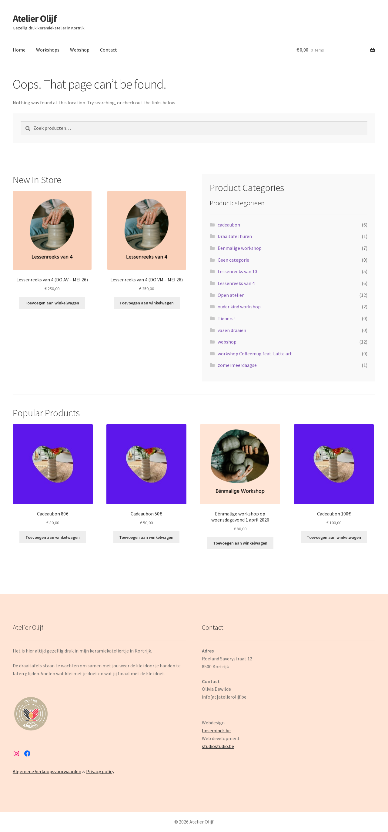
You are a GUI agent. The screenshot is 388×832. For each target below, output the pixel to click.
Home (19, 50)
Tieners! (226, 318)
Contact (108, 50)
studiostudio (215, 746)
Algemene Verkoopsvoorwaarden (47, 771)
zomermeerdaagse (237, 365)
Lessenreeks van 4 (236, 283)
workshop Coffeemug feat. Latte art (255, 354)
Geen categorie (233, 260)
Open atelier (231, 295)
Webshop (79, 50)
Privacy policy (100, 771)
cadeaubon (229, 225)
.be (231, 746)
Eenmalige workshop (240, 248)
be (228, 730)
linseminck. (214, 730)
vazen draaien (232, 330)
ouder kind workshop (239, 307)
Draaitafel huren (235, 236)
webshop (227, 342)
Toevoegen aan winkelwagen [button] (52, 303)
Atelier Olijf (35, 18)
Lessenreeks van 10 (237, 271)
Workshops (47, 50)
